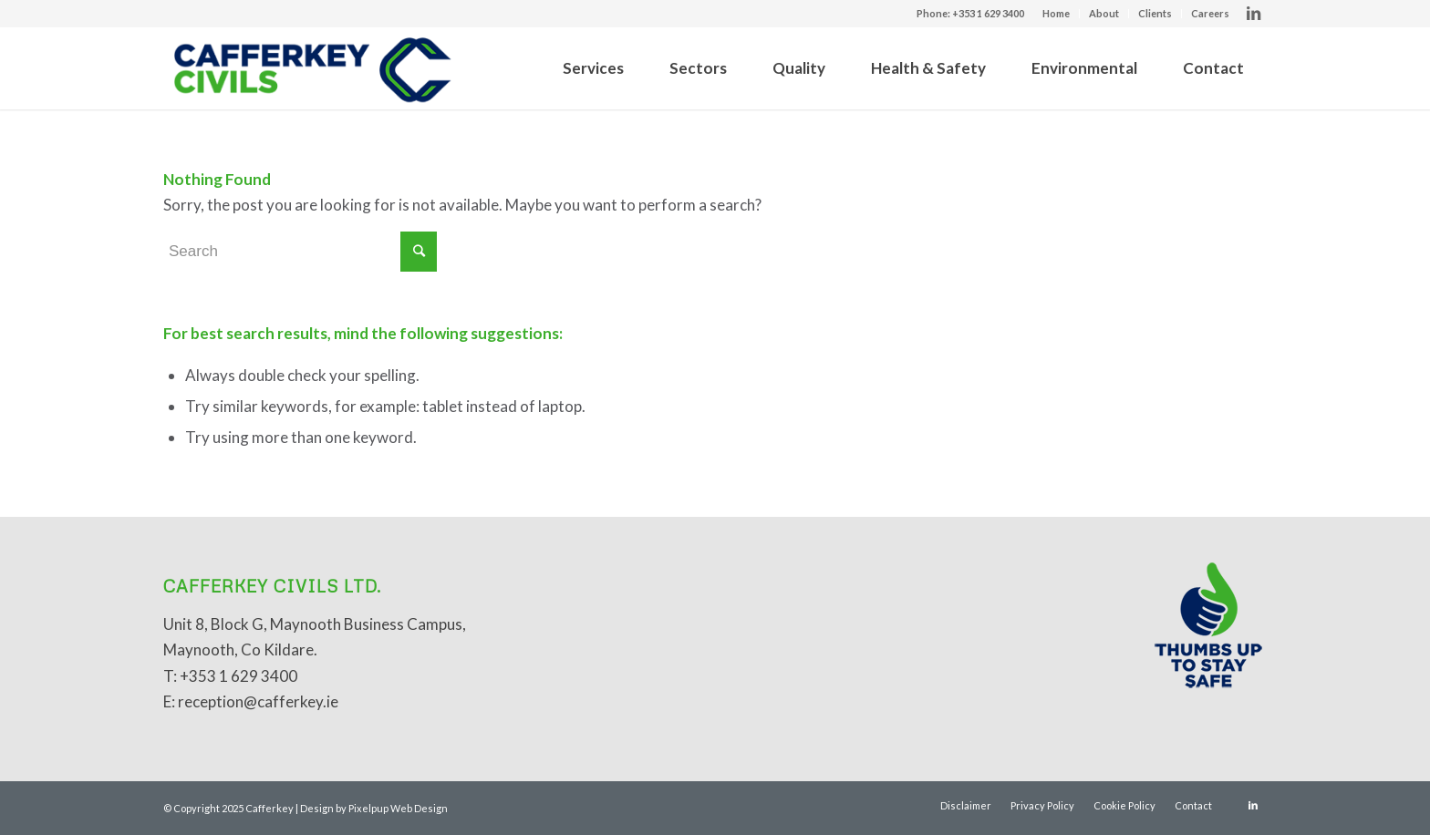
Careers (1210, 13)
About (1104, 13)
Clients (1155, 13)
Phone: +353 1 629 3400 (970, 13)
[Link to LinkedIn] (1253, 13)
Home (1056, 13)
